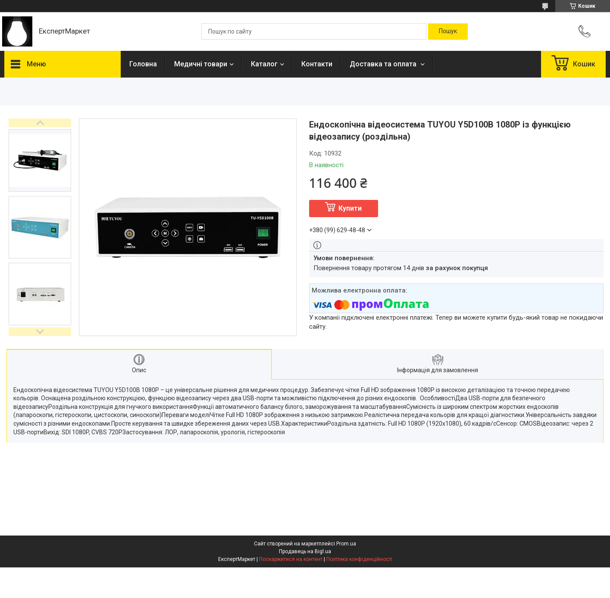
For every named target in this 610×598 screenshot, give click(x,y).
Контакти (316, 64)
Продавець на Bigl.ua (305, 551)
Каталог (264, 64)
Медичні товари (200, 64)
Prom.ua (346, 544)
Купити (350, 208)
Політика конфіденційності (359, 559)
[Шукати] (448, 31)
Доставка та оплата (384, 64)
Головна (143, 64)
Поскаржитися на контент (290, 559)
